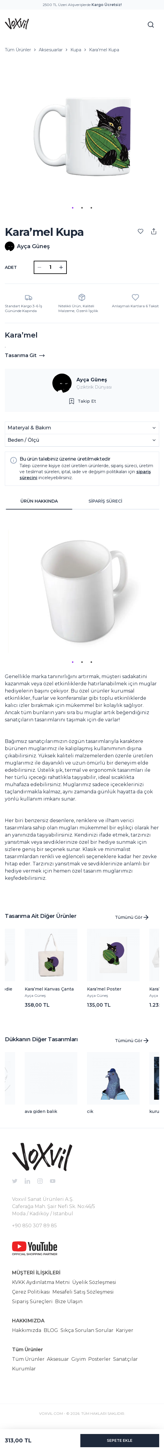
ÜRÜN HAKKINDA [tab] (39, 501)
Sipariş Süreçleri (32, 1301)
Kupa (75, 50)
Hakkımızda (26, 1330)
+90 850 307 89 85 (34, 1225)
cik (90, 1111)
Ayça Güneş (91, 380)
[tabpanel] (82, 705)
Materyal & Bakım (82, 428)
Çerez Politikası (31, 1292)
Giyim (78, 1359)
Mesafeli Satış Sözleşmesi (83, 1292)
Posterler (99, 1359)
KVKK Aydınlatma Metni (41, 1282)
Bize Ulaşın (68, 1301)
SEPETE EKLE (119, 1440)
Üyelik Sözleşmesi (94, 1282)
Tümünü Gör (132, 917)
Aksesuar (58, 1359)
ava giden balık (41, 1111)
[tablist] (72, 501)
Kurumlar (24, 1369)
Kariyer (124, 1330)
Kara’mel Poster (104, 989)
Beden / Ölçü (82, 440)
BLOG (51, 1330)
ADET (11, 267)
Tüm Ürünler (18, 50)
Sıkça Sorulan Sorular (86, 1330)
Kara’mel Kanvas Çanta (49, 989)
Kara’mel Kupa (104, 50)
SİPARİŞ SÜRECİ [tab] (105, 501)
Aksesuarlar (51, 50)
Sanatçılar (125, 1359)
